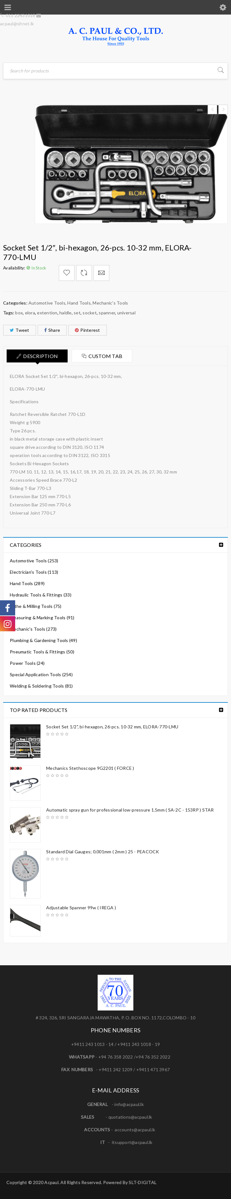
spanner (107, 312)
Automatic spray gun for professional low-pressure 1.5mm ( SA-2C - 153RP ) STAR (130, 810)
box (19, 312)
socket (89, 312)
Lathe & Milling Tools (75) (36, 606)
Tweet (19, 330)
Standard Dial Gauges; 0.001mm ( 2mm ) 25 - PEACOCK (102, 851)
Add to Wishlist (67, 273)
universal (126, 312)
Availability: (14, 267)
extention (47, 312)
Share (52, 330)
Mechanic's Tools (110, 303)
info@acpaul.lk (129, 1104)
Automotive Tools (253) (34, 560)
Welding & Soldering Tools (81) (41, 686)
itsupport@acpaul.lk (132, 1142)
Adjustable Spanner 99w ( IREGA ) (81, 907)
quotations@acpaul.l (129, 1117)
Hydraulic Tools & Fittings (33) (40, 594)
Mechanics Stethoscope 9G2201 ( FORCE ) (90, 768)
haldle (65, 312)
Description (40, 356)
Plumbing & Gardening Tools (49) (43, 640)
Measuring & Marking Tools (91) (42, 617)
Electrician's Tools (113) (34, 572)
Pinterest (87, 330)
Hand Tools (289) (27, 583)
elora (30, 312)
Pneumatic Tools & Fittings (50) (42, 651)
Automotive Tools (46, 303)
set (77, 312)
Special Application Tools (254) (41, 674)
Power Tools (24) (27, 663)
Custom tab (105, 356)
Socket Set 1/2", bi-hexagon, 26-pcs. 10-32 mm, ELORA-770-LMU (112, 726)
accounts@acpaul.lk (135, 1129)
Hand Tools (79, 303)
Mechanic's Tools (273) (33, 629)
